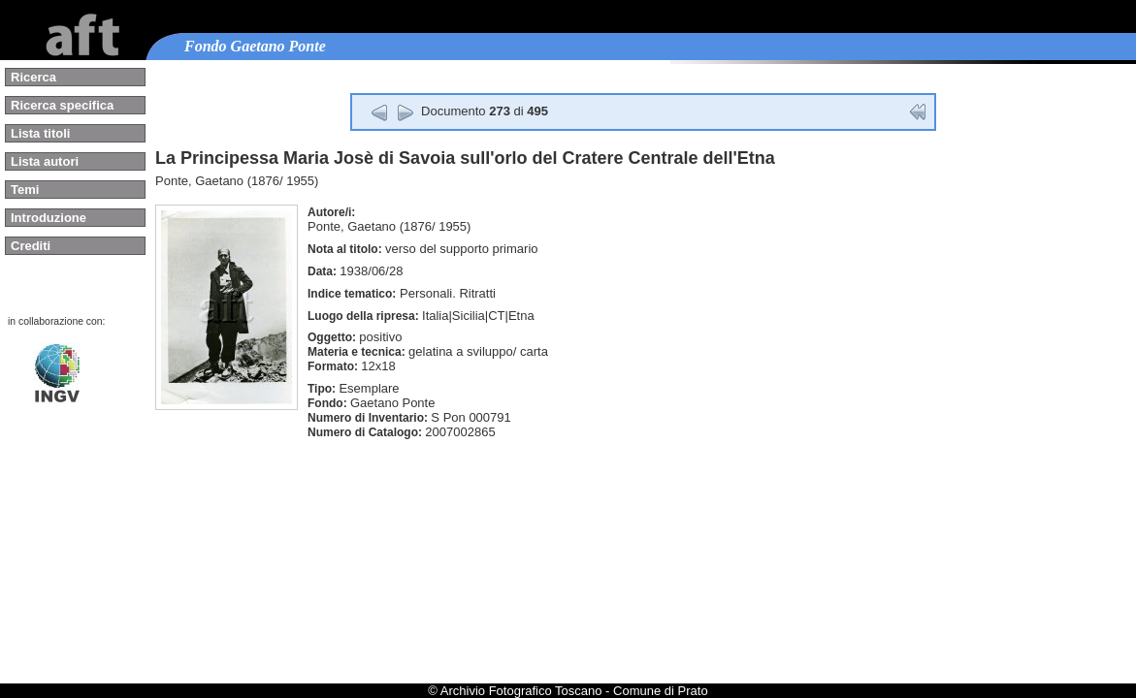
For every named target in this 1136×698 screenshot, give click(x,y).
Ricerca (33, 77)
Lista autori (45, 161)
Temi (25, 189)
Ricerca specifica (62, 105)
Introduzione (48, 217)
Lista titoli (40, 133)
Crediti (30, 245)
